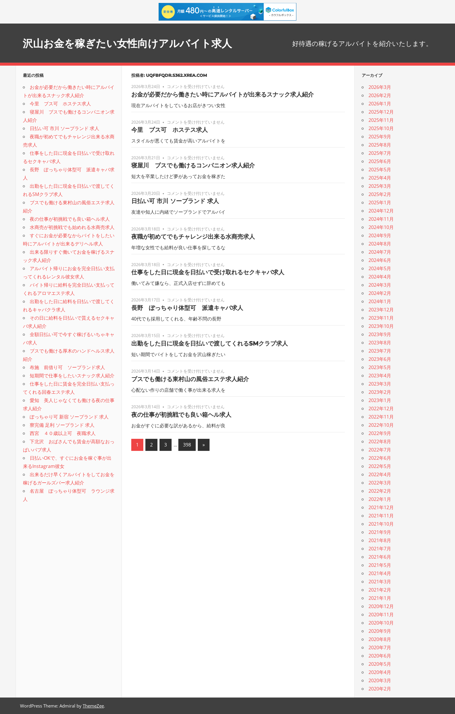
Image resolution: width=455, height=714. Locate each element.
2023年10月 (381, 326)
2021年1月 (379, 598)
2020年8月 (379, 639)
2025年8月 (379, 145)
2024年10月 (381, 227)
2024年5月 (379, 268)
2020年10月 (381, 623)
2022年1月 (379, 499)
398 (187, 444)
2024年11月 (381, 219)
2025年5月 (379, 169)
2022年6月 (379, 458)
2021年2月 (379, 590)
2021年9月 (379, 532)
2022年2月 (379, 491)
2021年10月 (381, 524)
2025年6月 (379, 161)
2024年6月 (379, 260)
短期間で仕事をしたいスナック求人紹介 (72, 375)
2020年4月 (379, 672)
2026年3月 (379, 87)
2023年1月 (379, 400)
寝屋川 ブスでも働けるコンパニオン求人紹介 (193, 165)
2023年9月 (379, 334)
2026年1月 (379, 103)
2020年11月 (381, 614)
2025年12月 (381, 112)
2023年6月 (379, 359)
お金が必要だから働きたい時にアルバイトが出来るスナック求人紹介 (222, 94)
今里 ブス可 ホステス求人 (169, 129)
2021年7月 (379, 548)
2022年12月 (381, 408)
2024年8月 (379, 243)
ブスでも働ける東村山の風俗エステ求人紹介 (190, 379)
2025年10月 (381, 128)
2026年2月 (379, 95)
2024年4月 (379, 276)
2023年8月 (379, 342)
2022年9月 (379, 433)
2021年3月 (379, 581)
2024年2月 (379, 293)
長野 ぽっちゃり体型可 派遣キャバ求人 (187, 307)
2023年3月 (379, 384)
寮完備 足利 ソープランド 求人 (62, 425)
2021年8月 (379, 540)
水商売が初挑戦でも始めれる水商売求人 (72, 227)
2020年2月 (379, 688)
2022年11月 (381, 417)
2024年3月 (379, 285)
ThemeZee (93, 706)
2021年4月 (379, 573)
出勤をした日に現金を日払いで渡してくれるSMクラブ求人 (209, 343)
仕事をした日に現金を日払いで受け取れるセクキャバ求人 (207, 272)
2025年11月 (381, 120)
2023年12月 (381, 309)
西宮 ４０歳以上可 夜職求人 (63, 433)
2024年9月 (379, 235)
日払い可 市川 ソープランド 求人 (175, 201)
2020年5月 (379, 664)
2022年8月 (379, 441)
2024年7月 (379, 252)
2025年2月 (379, 194)
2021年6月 (379, 557)
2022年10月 (381, 425)
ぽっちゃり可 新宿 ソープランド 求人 (69, 417)
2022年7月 (379, 449)
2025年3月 (379, 186)
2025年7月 (379, 153)
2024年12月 (381, 210)
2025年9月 (379, 136)
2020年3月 (379, 680)
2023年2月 (379, 392)
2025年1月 (379, 202)
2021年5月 (379, 565)
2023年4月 (379, 375)
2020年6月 (379, 655)
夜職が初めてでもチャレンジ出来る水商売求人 (193, 236)
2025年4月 (379, 178)
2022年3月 (379, 482)
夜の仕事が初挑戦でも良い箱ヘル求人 (181, 414)
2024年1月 (379, 301)
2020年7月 (379, 647)
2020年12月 (381, 606)
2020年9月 (379, 631)
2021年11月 (381, 515)
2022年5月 (379, 466)
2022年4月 (379, 474)
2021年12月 (381, 507)
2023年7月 (379, 351)
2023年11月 (381, 318)
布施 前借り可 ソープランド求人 (67, 367)
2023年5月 (379, 367)
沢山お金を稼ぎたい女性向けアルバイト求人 (142, 43)
